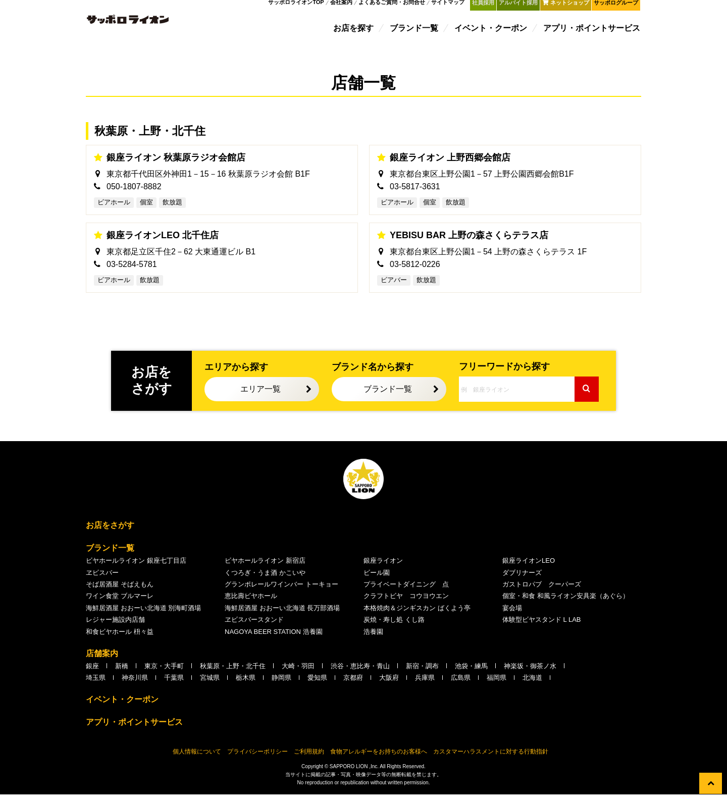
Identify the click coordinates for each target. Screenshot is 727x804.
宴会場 (512, 617)
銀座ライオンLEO (528, 570)
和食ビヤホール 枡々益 (119, 641)
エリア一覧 (260, 399)
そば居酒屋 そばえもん (119, 594)
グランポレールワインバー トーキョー (281, 594)
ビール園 (377, 582)
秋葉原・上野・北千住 (233, 675)
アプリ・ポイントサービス (592, 31)
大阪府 (389, 687)
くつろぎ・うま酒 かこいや (265, 582)
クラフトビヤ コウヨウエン (406, 606)
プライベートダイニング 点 (406, 594)
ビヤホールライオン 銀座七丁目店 (136, 570)
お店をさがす (110, 535)
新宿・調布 (422, 675)
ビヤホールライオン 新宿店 (265, 570)
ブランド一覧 (415, 31)
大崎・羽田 (298, 675)
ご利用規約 (309, 761)
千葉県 (174, 687)
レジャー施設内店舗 (115, 629)
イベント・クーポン (491, 31)
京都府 (353, 687)
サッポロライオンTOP (301, 7)
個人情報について (197, 761)
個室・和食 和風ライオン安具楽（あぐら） (565, 606)
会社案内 (346, 7)
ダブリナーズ (522, 582)
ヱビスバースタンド (254, 629)
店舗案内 (102, 663)
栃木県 (245, 687)
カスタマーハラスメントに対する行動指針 (490, 761)
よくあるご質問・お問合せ (397, 7)
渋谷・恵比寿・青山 (360, 675)
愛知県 (317, 687)
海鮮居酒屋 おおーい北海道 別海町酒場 (143, 617)
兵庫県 (425, 687)
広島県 (461, 687)
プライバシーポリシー (257, 761)
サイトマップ (453, 7)
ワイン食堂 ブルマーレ (119, 606)
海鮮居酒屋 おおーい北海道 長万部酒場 (282, 617)
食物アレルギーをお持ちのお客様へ (378, 761)
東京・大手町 (164, 675)
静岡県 (281, 687)
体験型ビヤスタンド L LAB (541, 629)
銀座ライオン (383, 570)
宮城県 (210, 687)
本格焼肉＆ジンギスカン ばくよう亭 (417, 617)
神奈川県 (135, 687)
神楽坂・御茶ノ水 (530, 675)
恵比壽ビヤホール (251, 606)
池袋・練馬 (471, 675)
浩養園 (373, 641)
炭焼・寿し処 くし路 (394, 629)
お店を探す (354, 31)
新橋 (121, 675)
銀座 (92, 675)
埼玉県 (96, 687)
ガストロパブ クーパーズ (541, 594)
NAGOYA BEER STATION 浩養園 (274, 641)
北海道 (532, 687)
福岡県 (496, 687)
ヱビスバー (102, 582)
